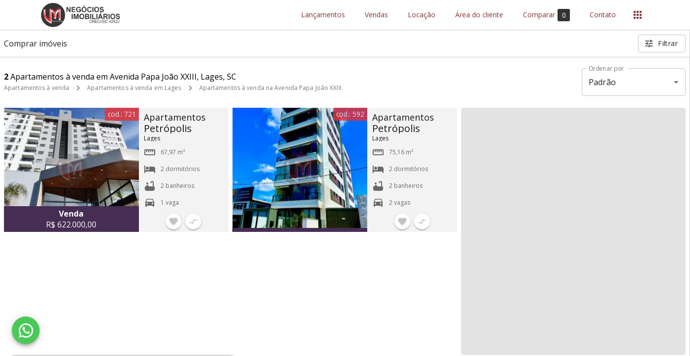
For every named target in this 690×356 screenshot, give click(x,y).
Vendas (376, 15)
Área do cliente (479, 15)
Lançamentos (323, 15)
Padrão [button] (602, 82)
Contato (603, 15)
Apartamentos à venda (36, 88)
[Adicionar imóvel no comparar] (193, 221)
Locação (421, 15)
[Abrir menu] (637, 15)
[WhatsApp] (26, 330)
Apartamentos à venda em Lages (134, 88)
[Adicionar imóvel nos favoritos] (173, 221)
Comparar (546, 15)
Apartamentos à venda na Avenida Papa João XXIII (270, 88)
